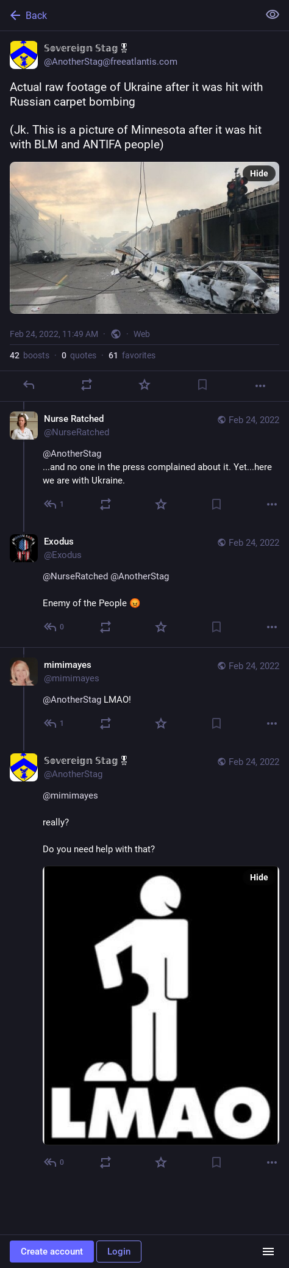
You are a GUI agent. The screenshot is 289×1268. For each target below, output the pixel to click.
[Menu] (268, 1251)
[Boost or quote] (86, 384)
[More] (260, 386)
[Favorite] (144, 384)
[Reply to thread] (54, 504)
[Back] (128, 15)
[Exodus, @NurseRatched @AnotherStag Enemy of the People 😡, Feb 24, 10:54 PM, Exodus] (144, 585)
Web (142, 334)
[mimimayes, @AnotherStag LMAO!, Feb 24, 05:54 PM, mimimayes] (144, 695)
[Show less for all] (272, 14)
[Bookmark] (202, 384)
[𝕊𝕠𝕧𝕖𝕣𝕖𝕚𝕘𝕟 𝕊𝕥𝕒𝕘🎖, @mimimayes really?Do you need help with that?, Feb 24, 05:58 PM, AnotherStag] (144, 963)
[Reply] (28, 384)
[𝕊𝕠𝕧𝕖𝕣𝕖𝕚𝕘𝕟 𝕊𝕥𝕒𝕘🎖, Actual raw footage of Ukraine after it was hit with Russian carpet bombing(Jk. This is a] (144, 216)
